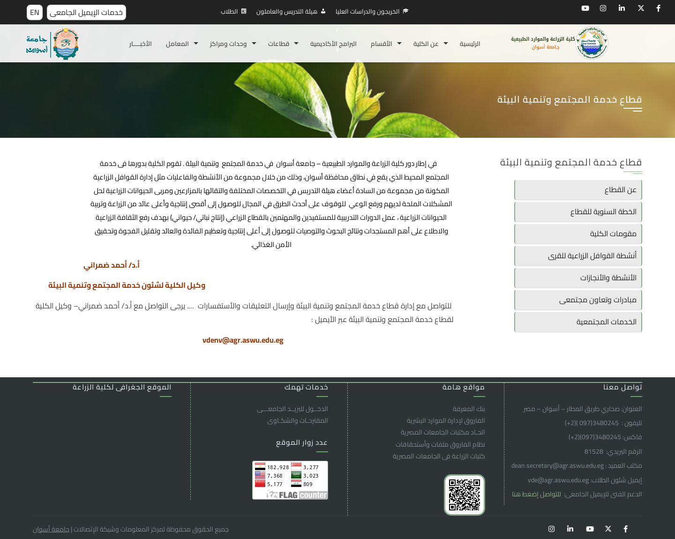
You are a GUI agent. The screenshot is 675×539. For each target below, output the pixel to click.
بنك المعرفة (469, 409)
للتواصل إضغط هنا (537, 494)
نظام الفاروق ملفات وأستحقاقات (440, 444)
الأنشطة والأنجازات (608, 277)
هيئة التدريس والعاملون (286, 11)
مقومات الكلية (613, 233)
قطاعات (278, 43)
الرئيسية (470, 43)
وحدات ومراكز (228, 43)
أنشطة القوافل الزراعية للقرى (592, 255)
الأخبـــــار (140, 43)
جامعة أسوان (51, 529)
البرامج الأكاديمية (333, 43)
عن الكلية (426, 43)
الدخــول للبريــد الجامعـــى (292, 409)
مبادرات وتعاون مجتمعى (598, 299)
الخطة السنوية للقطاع (603, 211)
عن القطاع (621, 189)
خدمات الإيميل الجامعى (86, 12)
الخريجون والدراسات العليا (368, 11)
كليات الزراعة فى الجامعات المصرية (439, 456)
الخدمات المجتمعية (607, 321)
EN (34, 12)
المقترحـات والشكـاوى (297, 420)
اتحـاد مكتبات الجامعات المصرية (443, 432)
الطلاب (229, 11)
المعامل (177, 43)
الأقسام (381, 43)
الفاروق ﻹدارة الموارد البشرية (446, 420)
